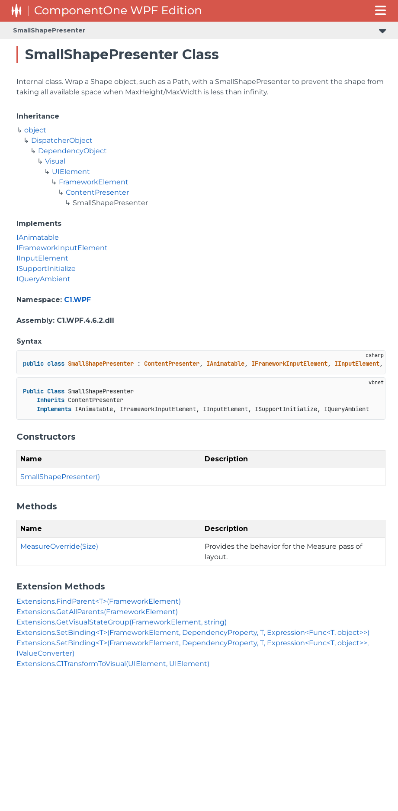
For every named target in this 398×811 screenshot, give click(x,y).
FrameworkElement (93, 182)
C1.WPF (77, 300)
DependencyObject (72, 151)
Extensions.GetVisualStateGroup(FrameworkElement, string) (121, 622)
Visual (55, 161)
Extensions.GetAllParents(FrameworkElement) (97, 612)
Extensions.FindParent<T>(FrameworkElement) (98, 601)
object (35, 130)
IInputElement (42, 258)
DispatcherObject (62, 140)
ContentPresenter (97, 192)
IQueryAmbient (43, 279)
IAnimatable (37, 237)
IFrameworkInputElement (62, 248)
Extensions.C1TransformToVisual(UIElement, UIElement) (112, 664)
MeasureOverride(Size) (59, 546)
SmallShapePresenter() (60, 477)
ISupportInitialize (46, 268)
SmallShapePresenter (49, 30)
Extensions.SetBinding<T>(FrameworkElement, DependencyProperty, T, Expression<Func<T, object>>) (192, 632)
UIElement (71, 171)
